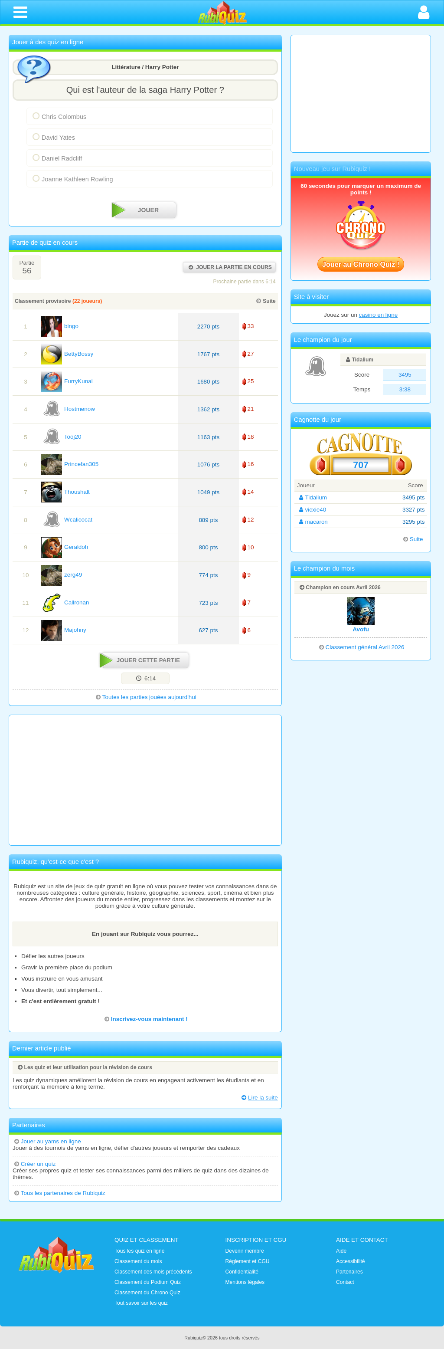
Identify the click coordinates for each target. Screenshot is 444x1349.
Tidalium (358, 360)
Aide (341, 1251)
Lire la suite (259, 1097)
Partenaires (349, 1272)
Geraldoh (64, 547)
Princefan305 (69, 464)
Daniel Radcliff (56, 157)
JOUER (136, 210)
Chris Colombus (58, 116)
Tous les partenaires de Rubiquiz (59, 1193)
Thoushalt (65, 492)
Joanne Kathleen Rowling (71, 178)
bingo (59, 326)
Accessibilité (350, 1261)
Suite (265, 301)
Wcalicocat (66, 519)
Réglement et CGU (247, 1261)
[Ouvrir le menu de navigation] (20, 12)
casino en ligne (378, 315)
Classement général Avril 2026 (361, 647)
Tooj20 (61, 436)
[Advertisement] (145, 780)
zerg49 (61, 574)
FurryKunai (67, 381)
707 (361, 465)
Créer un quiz (34, 1164)
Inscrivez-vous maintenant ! (145, 1019)
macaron (312, 522)
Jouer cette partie (140, 660)
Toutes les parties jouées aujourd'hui (145, 697)
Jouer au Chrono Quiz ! (360, 264)
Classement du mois (138, 1261)
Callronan (65, 602)
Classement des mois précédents (153, 1272)
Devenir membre (244, 1251)
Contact (345, 1282)
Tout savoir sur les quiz (141, 1303)
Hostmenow (68, 409)
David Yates (52, 136)
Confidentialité (242, 1272)
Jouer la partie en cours (229, 267)
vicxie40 (311, 509)
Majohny (63, 630)
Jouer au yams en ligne (47, 1141)
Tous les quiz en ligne (139, 1251)
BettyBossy (67, 354)
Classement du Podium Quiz (147, 1282)
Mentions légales (245, 1282)
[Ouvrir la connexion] (423, 12)
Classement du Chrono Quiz (147, 1293)
